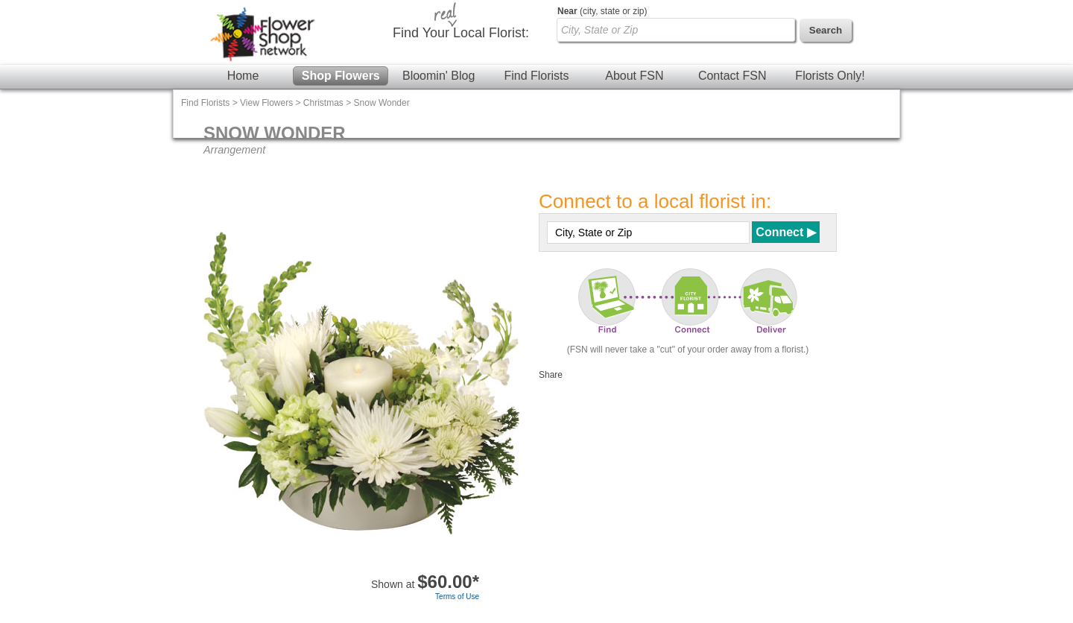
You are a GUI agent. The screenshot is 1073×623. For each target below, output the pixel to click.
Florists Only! (829, 75)
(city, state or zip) (602, 11)
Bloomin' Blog (438, 75)
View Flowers (266, 103)
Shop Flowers (341, 75)
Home (243, 75)
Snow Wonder (382, 103)
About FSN (634, 75)
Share (551, 375)
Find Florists (536, 75)
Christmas (323, 103)
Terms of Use (457, 596)
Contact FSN (732, 75)
